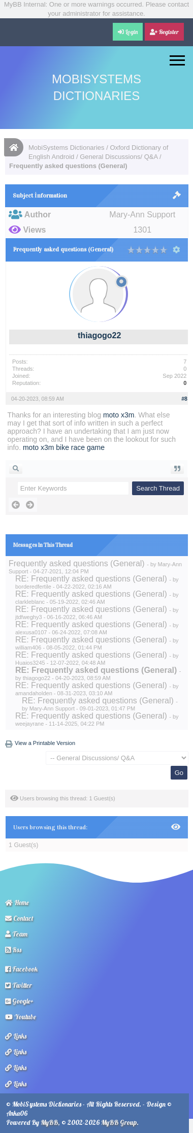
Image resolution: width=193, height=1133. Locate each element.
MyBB (49, 1122)
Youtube (20, 1017)
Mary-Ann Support (52, 708)
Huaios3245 (30, 663)
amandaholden (33, 693)
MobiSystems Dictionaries (66, 147)
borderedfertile (33, 587)
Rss (13, 950)
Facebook (21, 969)
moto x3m (118, 415)
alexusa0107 (31, 632)
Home (17, 902)
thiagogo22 (99, 335)
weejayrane (29, 724)
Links (15, 1036)
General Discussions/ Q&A (118, 156)
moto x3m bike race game (64, 447)
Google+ (19, 1001)
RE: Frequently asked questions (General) (91, 578)
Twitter (18, 985)
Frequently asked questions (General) (77, 563)
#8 (184, 399)
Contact (19, 918)
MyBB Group (119, 1122)
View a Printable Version (45, 743)
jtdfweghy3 (28, 617)
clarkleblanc (30, 602)
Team (16, 934)
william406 (28, 647)
